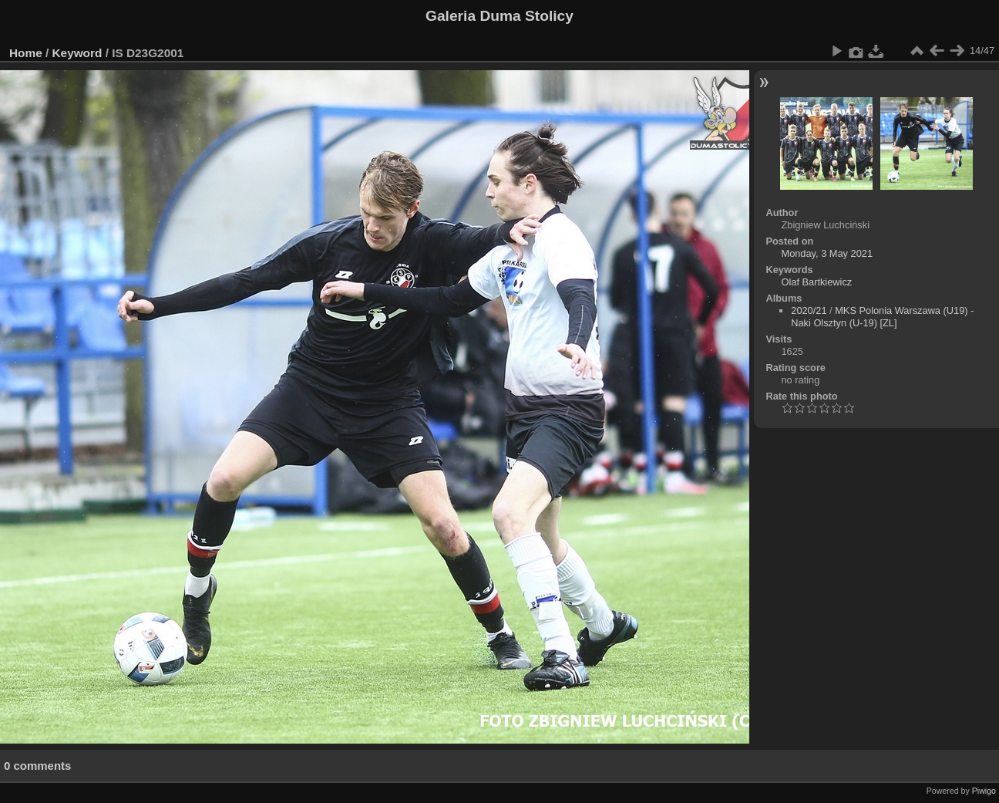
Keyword (77, 52)
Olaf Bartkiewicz (816, 282)
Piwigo (984, 790)
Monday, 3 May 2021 (827, 253)
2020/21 (808, 310)
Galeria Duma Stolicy (500, 16)
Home (25, 52)
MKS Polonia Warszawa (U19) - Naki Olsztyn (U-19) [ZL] (882, 317)
